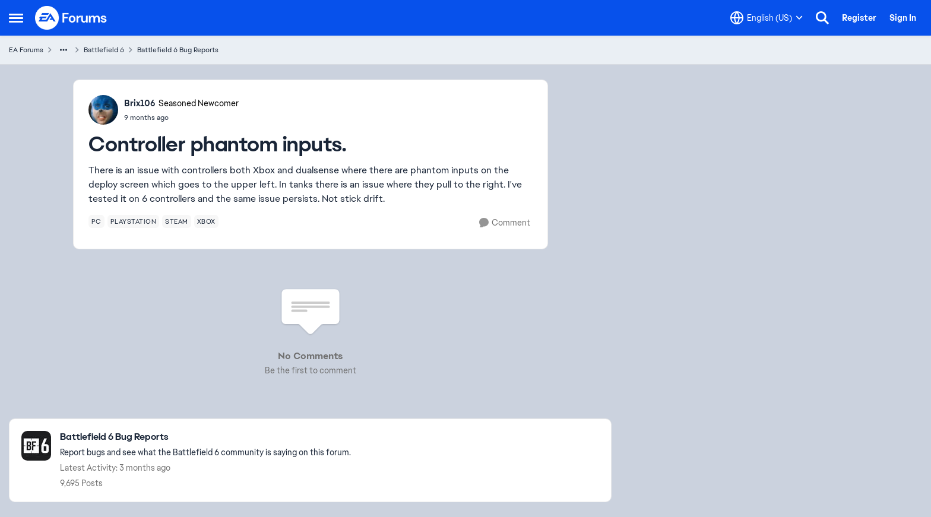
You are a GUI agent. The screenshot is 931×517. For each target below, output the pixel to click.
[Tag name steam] (176, 221)
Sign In (902, 17)
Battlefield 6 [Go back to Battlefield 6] (104, 50)
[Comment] (505, 223)
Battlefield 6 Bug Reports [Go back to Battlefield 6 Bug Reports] (177, 50)
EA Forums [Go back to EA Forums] (26, 50)
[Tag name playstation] (133, 221)
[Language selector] (766, 18)
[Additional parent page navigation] (63, 50)
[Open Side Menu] (16, 18)
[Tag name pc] (96, 221)
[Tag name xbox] (206, 221)
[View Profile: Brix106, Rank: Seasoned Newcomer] (103, 110)
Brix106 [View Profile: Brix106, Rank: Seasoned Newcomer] (140, 103)
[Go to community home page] (71, 18)
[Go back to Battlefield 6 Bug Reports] (205, 437)
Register (859, 17)
